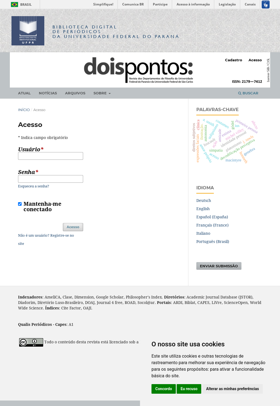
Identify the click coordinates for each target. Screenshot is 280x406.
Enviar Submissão (219, 266)
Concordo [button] (163, 389)
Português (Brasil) (212, 241)
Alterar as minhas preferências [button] (232, 389)
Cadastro (233, 60)
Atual (24, 93)
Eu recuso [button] (188, 389)
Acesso (255, 60)
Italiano (203, 233)
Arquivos (75, 93)
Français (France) (212, 225)
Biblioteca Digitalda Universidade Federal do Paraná (116, 31)
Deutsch (203, 200)
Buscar (248, 93)
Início (24, 110)
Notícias (48, 93)
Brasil (20, 4)
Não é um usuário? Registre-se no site (46, 239)
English (203, 208)
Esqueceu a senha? (33, 186)
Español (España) (212, 216)
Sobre (101, 93)
